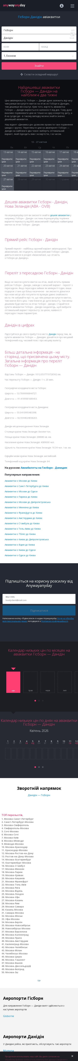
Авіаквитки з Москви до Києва (21, 480)
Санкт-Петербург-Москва (18, 821)
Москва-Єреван (14, 875)
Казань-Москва (14, 909)
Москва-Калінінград (17, 934)
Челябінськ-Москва (16, 953)
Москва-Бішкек (14, 962)
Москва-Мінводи (14, 840)
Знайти (39, 65)
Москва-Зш (11, 972)
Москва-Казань (14, 900)
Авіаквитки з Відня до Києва (20, 544)
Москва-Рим (12, 903)
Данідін (52, 334)
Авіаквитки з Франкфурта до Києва (23, 512)
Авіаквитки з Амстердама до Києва (23, 518)
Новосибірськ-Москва (17, 928)
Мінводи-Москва (14, 843)
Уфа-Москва (12, 919)
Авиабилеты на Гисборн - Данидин (44, 467)
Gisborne (8, 1016)
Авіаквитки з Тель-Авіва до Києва (23, 528)
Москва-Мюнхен (14, 868)
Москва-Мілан (13, 950)
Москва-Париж (14, 872)
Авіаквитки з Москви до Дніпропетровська (27, 502)
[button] (35, 700)
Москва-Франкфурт (16, 881)
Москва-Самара (14, 906)
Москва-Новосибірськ (17, 925)
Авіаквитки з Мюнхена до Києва (22, 507)
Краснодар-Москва (16, 850)
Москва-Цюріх (13, 956)
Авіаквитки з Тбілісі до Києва (20, 534)
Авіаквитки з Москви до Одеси (21, 491)
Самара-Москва (14, 912)
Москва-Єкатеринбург (18, 859)
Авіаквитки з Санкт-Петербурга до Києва (27, 486)
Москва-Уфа (12, 897)
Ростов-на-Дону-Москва (19, 856)
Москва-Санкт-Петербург (18, 818)
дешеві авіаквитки (60, 215)
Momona (8, 1050)
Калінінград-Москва (17, 944)
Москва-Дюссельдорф (18, 966)
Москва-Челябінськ (16, 947)
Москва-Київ (11, 837)
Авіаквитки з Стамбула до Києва (22, 523)
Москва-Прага (13, 937)
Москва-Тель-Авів (15, 884)
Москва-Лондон (14, 894)
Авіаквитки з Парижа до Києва (21, 496)
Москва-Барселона (16, 931)
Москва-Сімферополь (16, 825)
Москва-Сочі (11, 834)
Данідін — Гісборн (39, 795)
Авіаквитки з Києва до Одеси (20, 550)
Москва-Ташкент (15, 959)
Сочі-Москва (11, 831)
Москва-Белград (14, 969)
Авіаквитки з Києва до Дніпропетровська (27, 539)
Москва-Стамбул (15, 865)
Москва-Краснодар (16, 847)
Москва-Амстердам (16, 940)
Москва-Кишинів (15, 878)
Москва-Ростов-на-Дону (19, 853)
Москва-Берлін (13, 922)
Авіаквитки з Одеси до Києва (20, 555)
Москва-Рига (12, 887)
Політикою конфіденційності (54, 621)
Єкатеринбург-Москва (18, 862)
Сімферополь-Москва (16, 828)
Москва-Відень (13, 890)
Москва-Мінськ (14, 915)
